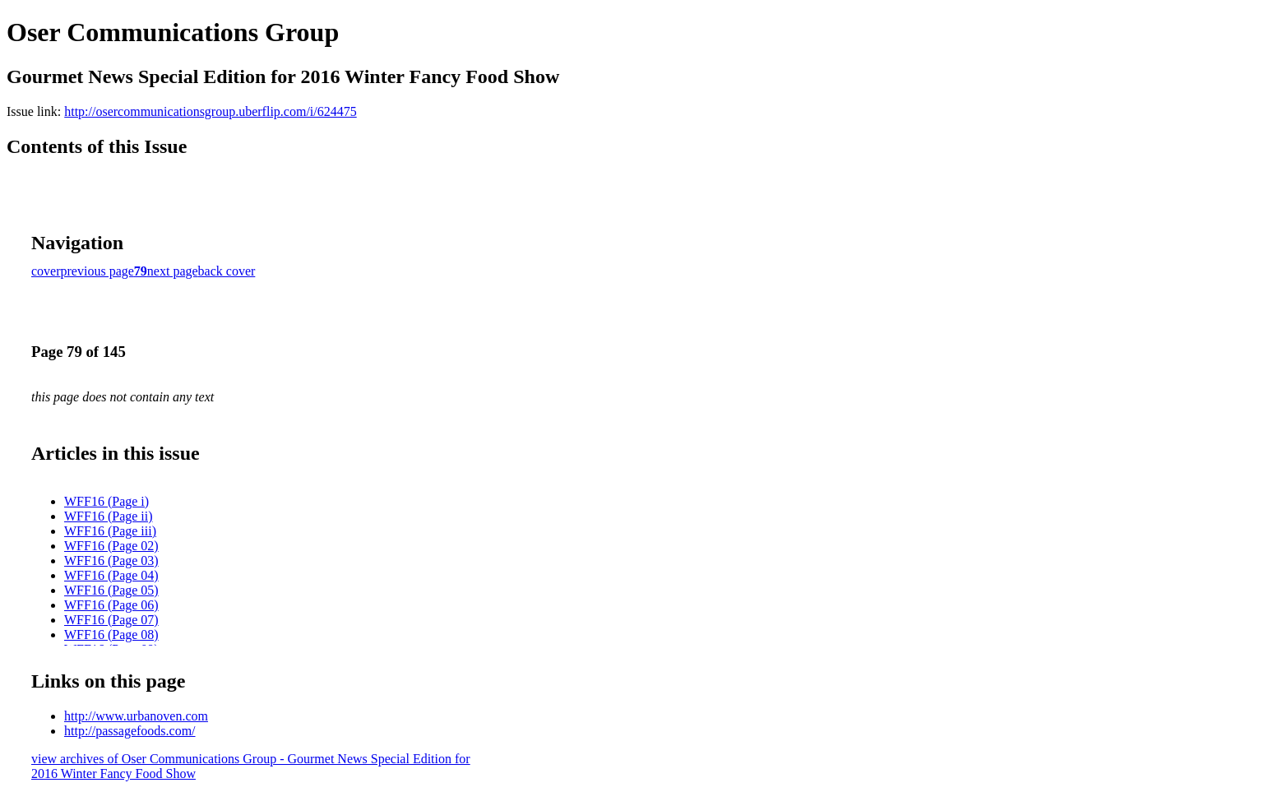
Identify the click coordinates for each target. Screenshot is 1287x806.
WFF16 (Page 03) (111, 560)
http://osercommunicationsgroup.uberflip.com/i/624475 (210, 111)
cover (46, 271)
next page (172, 271)
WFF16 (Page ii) (108, 516)
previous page (97, 271)
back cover (227, 271)
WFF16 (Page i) (106, 501)
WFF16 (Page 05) (111, 590)
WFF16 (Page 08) (111, 635)
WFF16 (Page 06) (111, 605)
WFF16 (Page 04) (111, 575)
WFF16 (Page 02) (111, 546)
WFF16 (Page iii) (110, 531)
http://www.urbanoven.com (136, 716)
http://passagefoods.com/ (130, 731)
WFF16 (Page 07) (111, 620)
